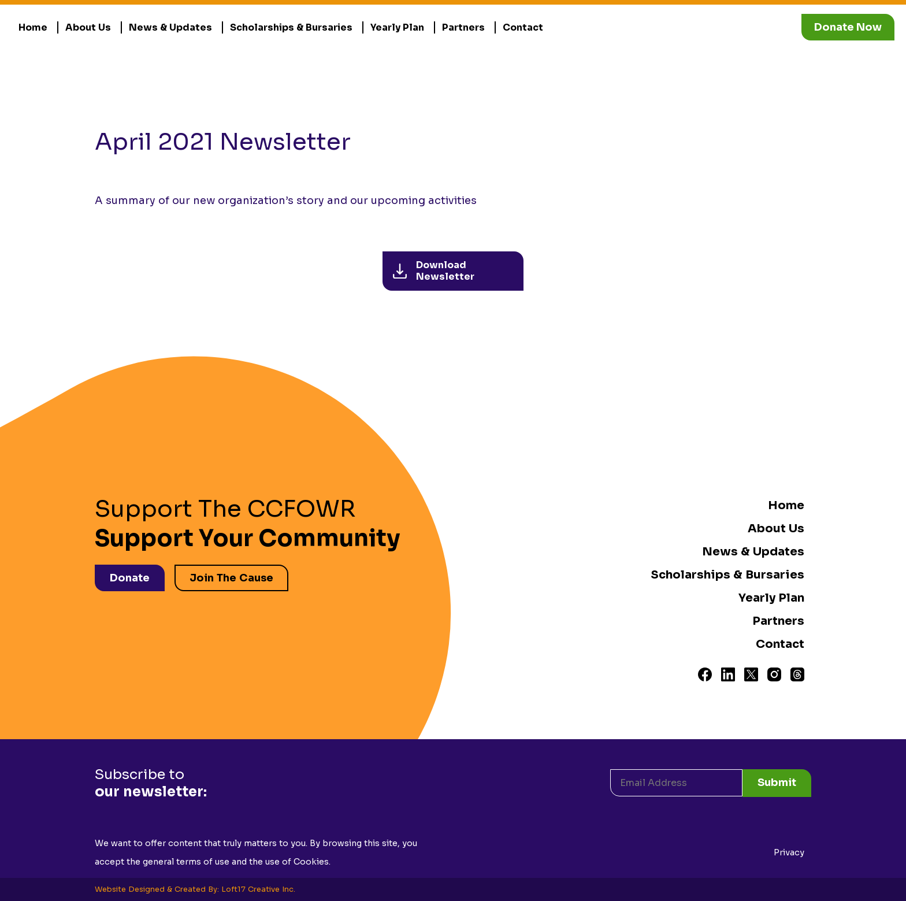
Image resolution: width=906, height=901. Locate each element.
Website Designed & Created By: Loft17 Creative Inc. (195, 889)
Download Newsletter (433, 271)
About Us (88, 27)
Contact (523, 27)
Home (32, 27)
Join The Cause (231, 578)
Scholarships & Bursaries (291, 27)
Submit (777, 782)
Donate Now (848, 27)
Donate (130, 578)
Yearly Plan (397, 27)
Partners (463, 27)
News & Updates (170, 27)
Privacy (789, 852)
